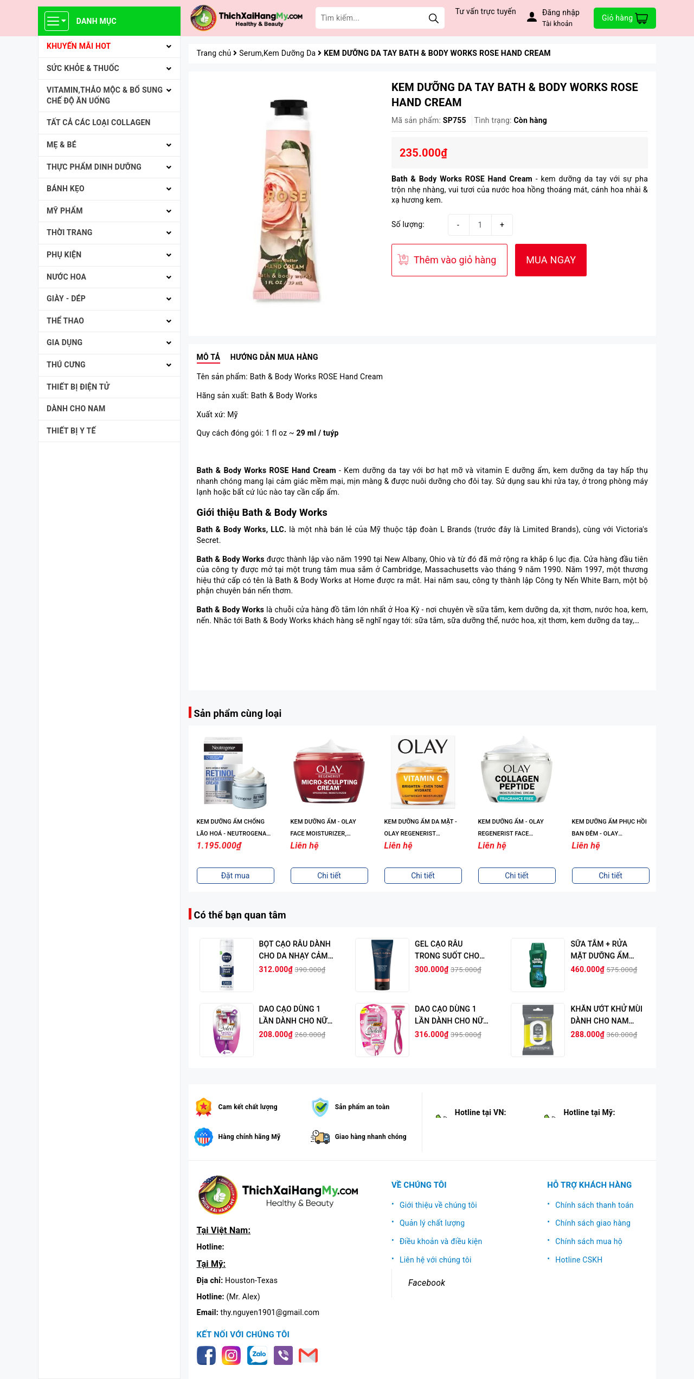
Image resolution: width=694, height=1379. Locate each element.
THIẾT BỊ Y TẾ (71, 430)
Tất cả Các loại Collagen (99, 122)
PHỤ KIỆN (64, 254)
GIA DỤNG (64, 342)
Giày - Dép (66, 298)
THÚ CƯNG (66, 364)
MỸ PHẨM (65, 210)
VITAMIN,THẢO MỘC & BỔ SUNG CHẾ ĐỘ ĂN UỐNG (105, 95)
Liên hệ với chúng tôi (436, 1259)
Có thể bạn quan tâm (240, 915)
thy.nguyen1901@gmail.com (270, 1312)
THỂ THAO (65, 320)
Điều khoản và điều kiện (441, 1241)
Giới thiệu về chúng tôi (438, 1205)
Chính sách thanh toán (594, 1205)
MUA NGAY (551, 260)
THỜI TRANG (70, 232)
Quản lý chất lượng (432, 1223)
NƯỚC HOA (66, 277)
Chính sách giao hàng (593, 1223)
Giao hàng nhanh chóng (371, 1137)
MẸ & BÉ (61, 144)
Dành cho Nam (76, 408)
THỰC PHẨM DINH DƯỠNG (94, 167)
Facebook (426, 1283)
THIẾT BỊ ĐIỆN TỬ (78, 387)
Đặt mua (329, 875)
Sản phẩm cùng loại (238, 713)
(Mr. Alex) (243, 1296)
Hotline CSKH (578, 1259)
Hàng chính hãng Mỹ (250, 1137)
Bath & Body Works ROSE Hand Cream (461, 178)
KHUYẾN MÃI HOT (79, 46)
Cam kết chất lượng (248, 1107)
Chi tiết (235, 875)
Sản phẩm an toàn (362, 1107)
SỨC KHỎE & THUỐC (83, 68)
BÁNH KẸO (66, 188)
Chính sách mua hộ (588, 1241)
